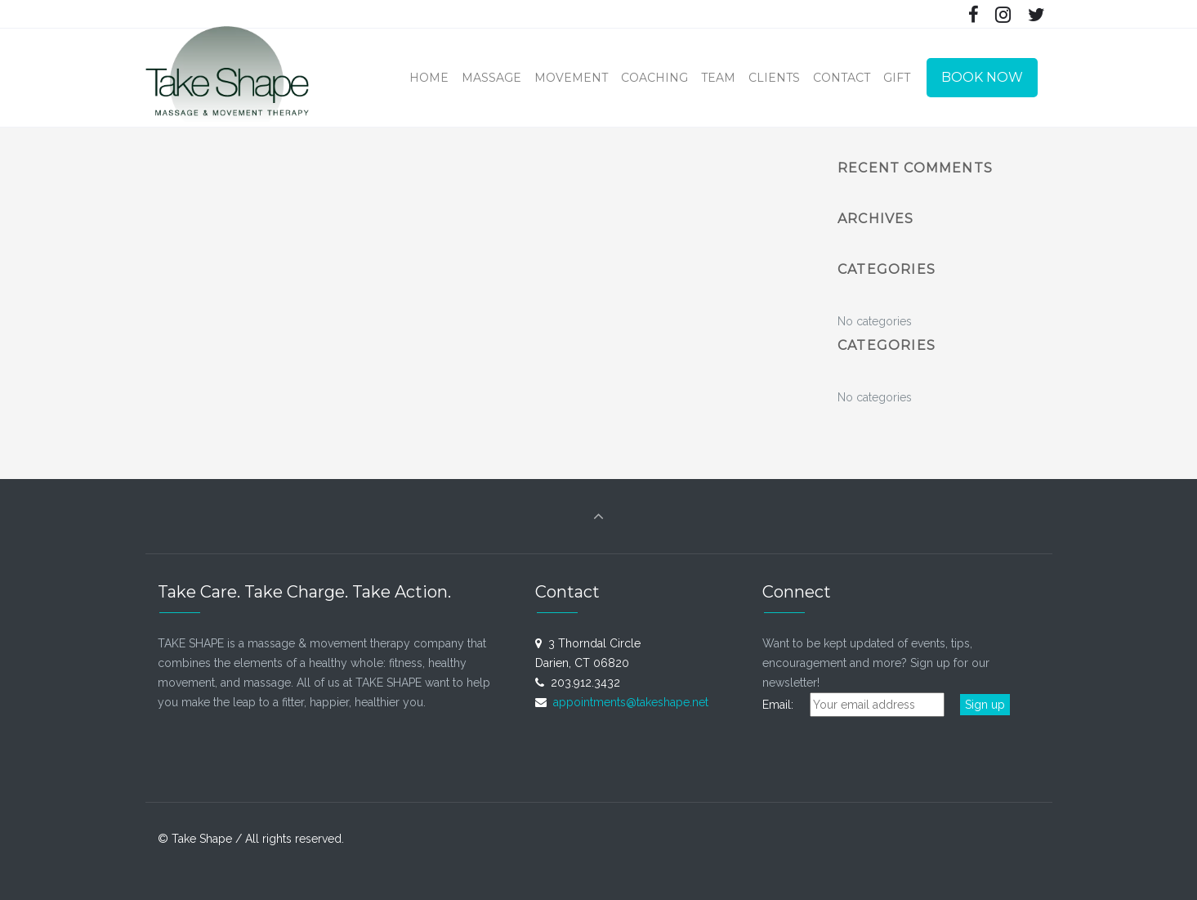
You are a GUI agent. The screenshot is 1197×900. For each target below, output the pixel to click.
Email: (784, 704)
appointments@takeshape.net (630, 702)
